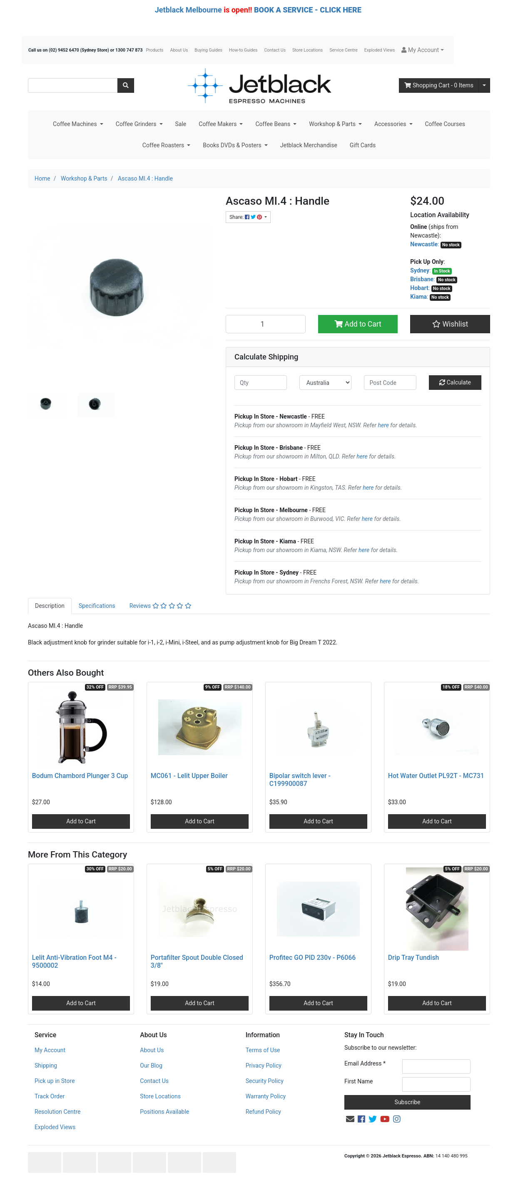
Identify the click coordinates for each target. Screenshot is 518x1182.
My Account (50, 1050)
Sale (181, 124)
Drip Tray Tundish (413, 957)
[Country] (325, 382)
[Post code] (390, 382)
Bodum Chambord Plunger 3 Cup (80, 776)
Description (50, 605)
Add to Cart (357, 324)
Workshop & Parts (333, 124)
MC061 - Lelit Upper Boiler (189, 776)
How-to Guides (243, 50)
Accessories (391, 124)
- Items (438, 85)
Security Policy (265, 1081)
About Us (179, 50)
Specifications (97, 605)
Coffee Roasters (164, 145)
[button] (422, 50)
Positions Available (164, 1111)
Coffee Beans (273, 124)
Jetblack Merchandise (308, 145)
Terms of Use (263, 1050)
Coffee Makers (218, 124)
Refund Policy (263, 1111)
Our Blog (151, 1065)
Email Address (365, 1063)
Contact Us (275, 50)
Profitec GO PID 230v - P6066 (312, 957)
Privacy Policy (263, 1065)
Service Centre (343, 50)
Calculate (455, 382)
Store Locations (307, 50)
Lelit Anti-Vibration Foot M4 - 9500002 (74, 961)
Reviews (161, 605)
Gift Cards (363, 145)
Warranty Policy (266, 1096)
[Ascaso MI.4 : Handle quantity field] (266, 324)
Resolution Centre (57, 1111)
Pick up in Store (55, 1081)
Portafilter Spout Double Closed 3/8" (197, 961)
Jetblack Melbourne (188, 9)
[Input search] (73, 85)
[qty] (260, 382)
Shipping (46, 1065)
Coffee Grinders (137, 124)
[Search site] (125, 85)
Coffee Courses (445, 124)
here (383, 425)
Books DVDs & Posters (233, 145)
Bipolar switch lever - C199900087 (300, 780)
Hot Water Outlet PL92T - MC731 (436, 776)
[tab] (50, 606)
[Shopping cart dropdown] (484, 85)
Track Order (50, 1096)
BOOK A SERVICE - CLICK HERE (307, 9)
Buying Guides (208, 50)
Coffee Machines (75, 124)
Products (154, 50)
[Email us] (350, 1119)
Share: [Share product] (246, 217)
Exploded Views (379, 50)
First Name (358, 1081)
